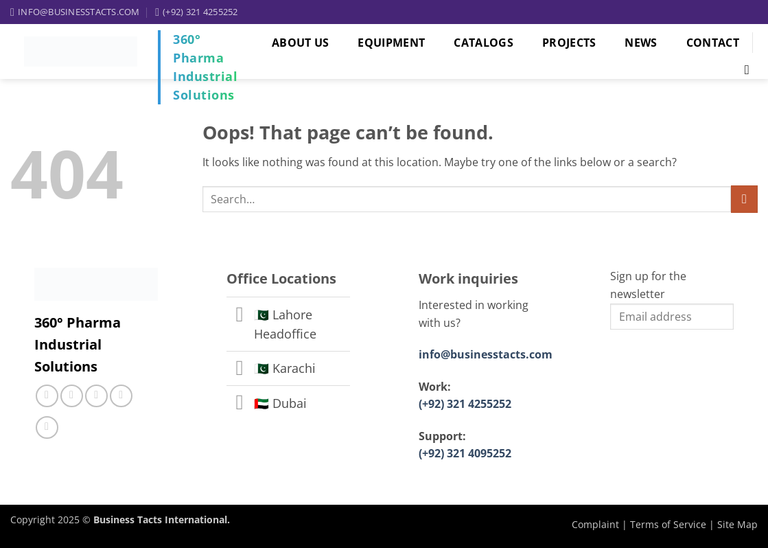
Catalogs (483, 42)
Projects (569, 42)
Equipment (391, 42)
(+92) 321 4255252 (465, 403)
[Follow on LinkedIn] (121, 396)
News (641, 42)
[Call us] (96, 396)
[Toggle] (239, 315)
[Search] (744, 69)
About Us (300, 42)
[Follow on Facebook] (47, 396)
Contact (712, 42)
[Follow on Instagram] (71, 396)
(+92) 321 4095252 (465, 453)
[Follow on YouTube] (47, 427)
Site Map (737, 524)
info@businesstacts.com (485, 354)
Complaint (595, 524)
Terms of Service (668, 524)
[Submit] (744, 198)
